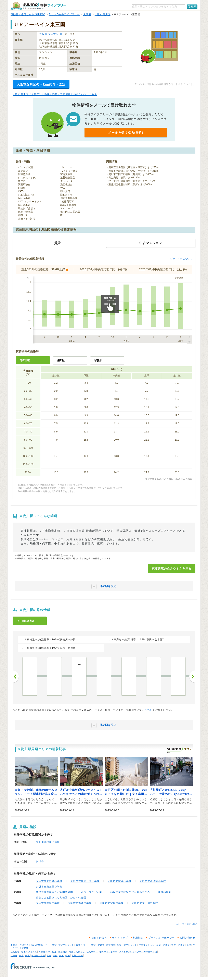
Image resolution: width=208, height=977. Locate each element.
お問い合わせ (187, 937)
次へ (192, 676)
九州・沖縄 (77, 955)
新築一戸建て (163, 945)
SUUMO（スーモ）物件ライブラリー (38, 6)
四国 (61, 955)
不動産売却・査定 (48, 952)
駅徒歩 (98, 360)
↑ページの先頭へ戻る (186, 924)
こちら (149, 709)
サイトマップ (120, 937)
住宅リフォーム (29, 952)
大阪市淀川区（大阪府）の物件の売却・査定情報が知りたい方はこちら (55, 94)
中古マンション (147, 945)
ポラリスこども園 (91, 892)
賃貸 (54, 945)
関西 (55, 955)
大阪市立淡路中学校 (80, 903)
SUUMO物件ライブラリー (64, 14)
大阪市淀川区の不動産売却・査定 (41, 84)
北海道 (14, 955)
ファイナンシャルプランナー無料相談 (138, 952)
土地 (189, 945)
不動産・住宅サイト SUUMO (28, 14)
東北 (21, 955)
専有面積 (25, 360)
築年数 (61, 360)
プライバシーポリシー (161, 937)
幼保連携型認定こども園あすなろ (130, 892)
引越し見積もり (77, 952)
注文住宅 (15, 952)
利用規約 (138, 937)
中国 (67, 955)
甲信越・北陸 (38, 955)
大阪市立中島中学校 (48, 903)
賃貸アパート (82, 945)
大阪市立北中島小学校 (49, 881)
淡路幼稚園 (164, 892)
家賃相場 (110, 945)
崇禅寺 (40, 861)
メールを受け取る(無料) (125, 132)
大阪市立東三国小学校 (49, 886)
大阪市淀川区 (102, 14)
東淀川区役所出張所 (48, 842)
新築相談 (62, 952)
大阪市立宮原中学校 (112, 903)
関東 (27, 955)
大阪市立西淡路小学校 (153, 881)
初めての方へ (99, 937)
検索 (193, 6)
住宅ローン (92, 952)
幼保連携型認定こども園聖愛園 (54, 892)
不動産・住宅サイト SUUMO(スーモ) (30, 945)
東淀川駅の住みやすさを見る (171, 568)
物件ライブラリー (108, 952)
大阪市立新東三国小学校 (85, 881)
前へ (16, 676)
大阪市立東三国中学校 (145, 903)
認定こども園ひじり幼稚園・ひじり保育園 (61, 897)
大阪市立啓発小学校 (119, 881)
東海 (49, 955)
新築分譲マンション (127, 945)
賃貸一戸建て (98, 945)
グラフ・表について (181, 258)
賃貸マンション (66, 945)
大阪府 (87, 14)
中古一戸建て (178, 945)
